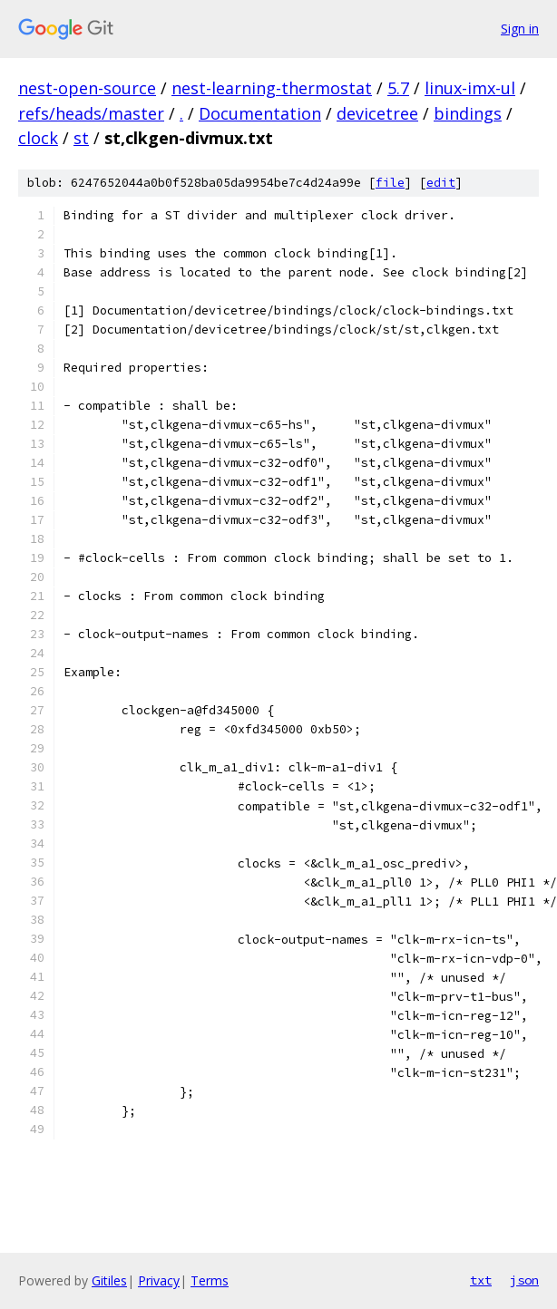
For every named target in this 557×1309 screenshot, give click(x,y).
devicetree (377, 113)
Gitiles (109, 1280)
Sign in (520, 28)
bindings (468, 113)
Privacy (159, 1280)
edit (440, 182)
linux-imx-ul (470, 88)
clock (38, 138)
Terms (210, 1280)
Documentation (260, 113)
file (390, 182)
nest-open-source (87, 88)
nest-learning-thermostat (271, 88)
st (81, 138)
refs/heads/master (91, 113)
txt (481, 1280)
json (524, 1280)
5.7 (398, 88)
